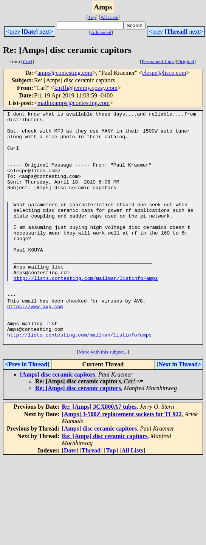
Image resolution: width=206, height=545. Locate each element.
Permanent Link (158, 61)
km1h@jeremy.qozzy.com (86, 88)
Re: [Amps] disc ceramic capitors (78, 434)
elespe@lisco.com (164, 72)
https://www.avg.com (35, 346)
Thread (176, 31)
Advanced (101, 32)
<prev (13, 31)
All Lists (109, 17)
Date (30, 31)
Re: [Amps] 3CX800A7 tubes (99, 453)
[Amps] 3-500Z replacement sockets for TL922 (122, 460)
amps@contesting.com (65, 72)
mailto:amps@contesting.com (73, 103)
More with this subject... (103, 398)
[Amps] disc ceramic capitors (57, 421)
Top (92, 17)
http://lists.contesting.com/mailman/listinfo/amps (86, 312)
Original (185, 61)
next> (46, 31)
